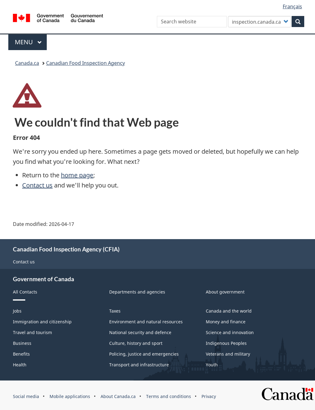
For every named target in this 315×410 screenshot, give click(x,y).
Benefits (21, 354)
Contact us (37, 185)
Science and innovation (230, 332)
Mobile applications (70, 396)
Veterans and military (228, 354)
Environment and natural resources (146, 322)
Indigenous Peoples (226, 343)
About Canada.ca (118, 396)
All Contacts (25, 292)
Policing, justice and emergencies (144, 354)
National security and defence (140, 332)
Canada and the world (229, 311)
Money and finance (225, 322)
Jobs (17, 311)
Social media (26, 396)
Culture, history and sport (135, 343)
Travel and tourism (32, 332)
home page (77, 175)
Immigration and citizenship (42, 322)
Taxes (115, 311)
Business (22, 343)
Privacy (208, 396)
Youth (212, 365)
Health (19, 365)
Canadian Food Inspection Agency (85, 63)
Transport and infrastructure (139, 365)
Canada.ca (27, 63)
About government (225, 292)
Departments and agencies (137, 292)
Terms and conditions (168, 396)
